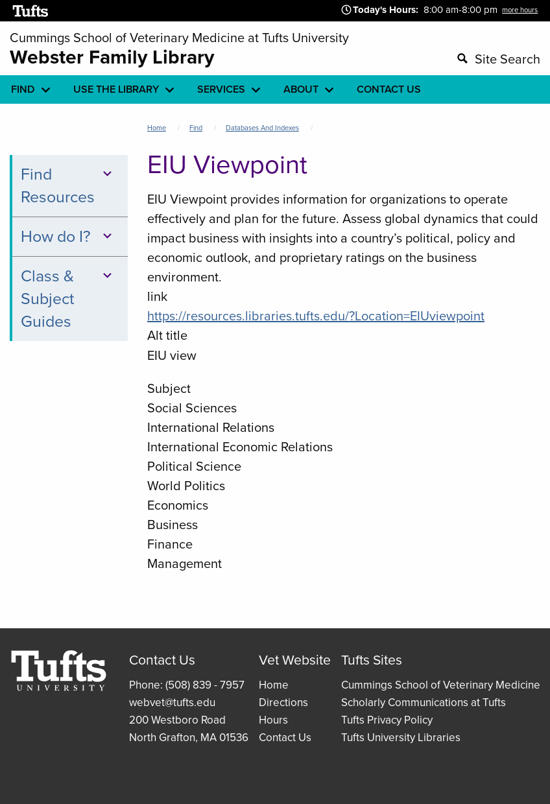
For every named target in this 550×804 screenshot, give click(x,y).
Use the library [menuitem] (116, 89)
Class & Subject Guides (68, 298)
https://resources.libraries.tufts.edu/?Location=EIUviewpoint (315, 315)
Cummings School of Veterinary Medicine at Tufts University (179, 37)
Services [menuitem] (221, 89)
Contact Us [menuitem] (389, 89)
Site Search (507, 59)
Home (156, 128)
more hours (520, 10)
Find (195, 128)
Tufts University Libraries (400, 737)
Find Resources (68, 185)
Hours (273, 720)
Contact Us (285, 737)
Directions (283, 702)
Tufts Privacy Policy (387, 720)
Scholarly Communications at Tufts (423, 702)
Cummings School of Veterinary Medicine (440, 685)
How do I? (68, 236)
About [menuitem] (300, 89)
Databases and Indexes (262, 128)
